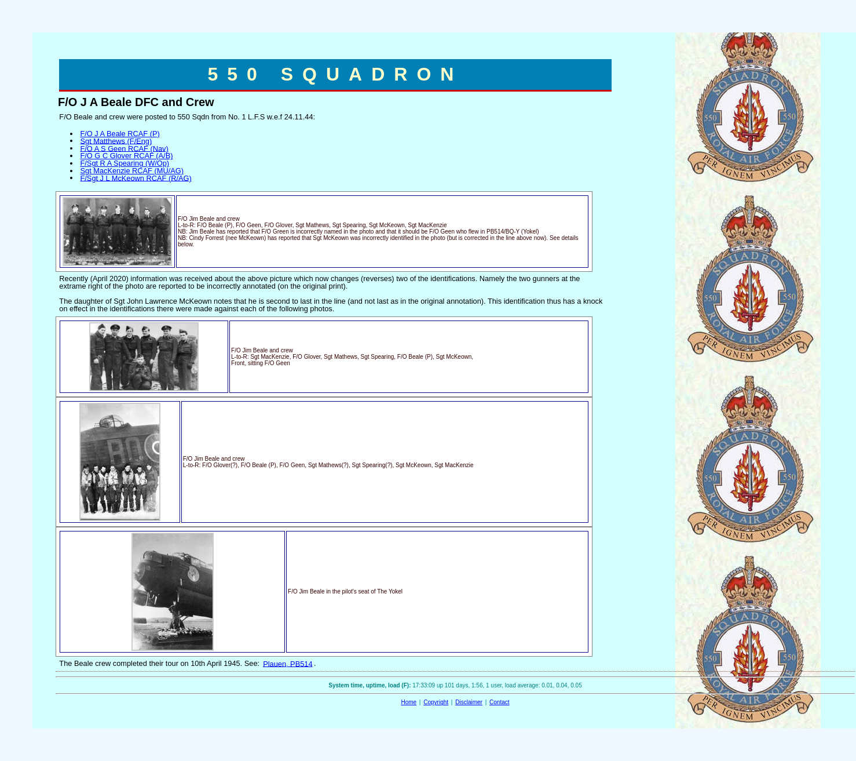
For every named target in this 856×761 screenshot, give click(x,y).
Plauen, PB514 (287, 663)
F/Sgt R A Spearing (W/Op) (124, 163)
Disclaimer (468, 702)
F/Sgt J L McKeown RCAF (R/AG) (135, 177)
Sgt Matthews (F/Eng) (116, 140)
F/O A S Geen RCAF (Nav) (124, 148)
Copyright (435, 702)
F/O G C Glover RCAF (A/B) (126, 155)
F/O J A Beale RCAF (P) (119, 133)
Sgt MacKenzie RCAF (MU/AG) (131, 170)
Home (408, 702)
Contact (499, 702)
